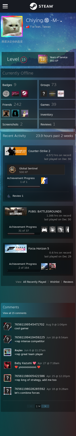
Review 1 (18, 195)
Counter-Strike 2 (39, 151)
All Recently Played (34, 281)
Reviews (68, 281)
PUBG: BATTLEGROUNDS (44, 211)
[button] (17, 59)
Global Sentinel (28, 168)
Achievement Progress (21, 178)
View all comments (15, 313)
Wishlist (55, 281)
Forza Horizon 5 (38, 248)
